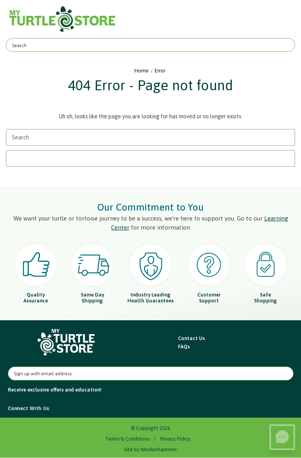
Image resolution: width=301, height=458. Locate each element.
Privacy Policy (175, 439)
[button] (66, 342)
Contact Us (191, 338)
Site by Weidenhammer (150, 449)
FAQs (184, 347)
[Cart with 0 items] (284, 19)
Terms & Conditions (127, 439)
